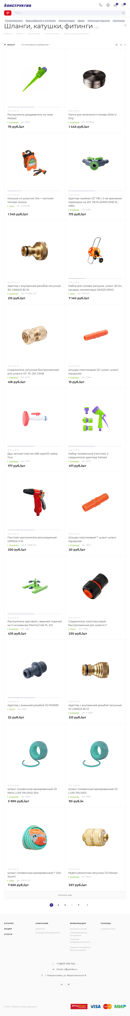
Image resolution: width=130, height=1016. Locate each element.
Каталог (9, 923)
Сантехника (118, 21)
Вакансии (40, 929)
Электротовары (67, 21)
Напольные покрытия (99, 21)
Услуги (8, 934)
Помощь (106, 923)
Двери (81, 21)
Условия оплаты (108, 929)
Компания (42, 923)
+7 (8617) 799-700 (65, 964)
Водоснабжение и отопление (41, 21)
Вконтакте (62, 984)
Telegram (68, 984)
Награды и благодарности (48, 933)
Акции (8, 929)
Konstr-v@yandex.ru (67, 969)
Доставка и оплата (78, 929)
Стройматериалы (14, 21)
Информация (78, 923)
